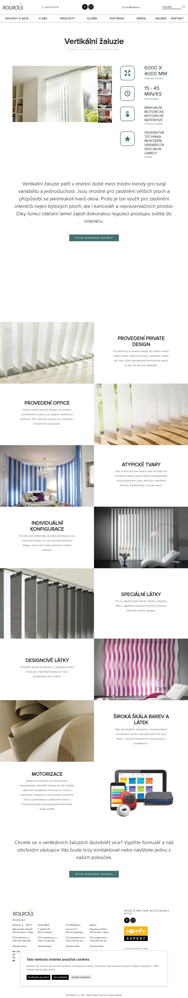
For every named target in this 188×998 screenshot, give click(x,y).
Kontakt (177, 18)
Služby (92, 18)
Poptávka (117, 18)
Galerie (160, 18)
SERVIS (141, 18)
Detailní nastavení (81, 977)
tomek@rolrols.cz (49, 937)
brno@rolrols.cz (100, 937)
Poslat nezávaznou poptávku (94, 238)
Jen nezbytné (60, 977)
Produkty (67, 18)
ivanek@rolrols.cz (77, 937)
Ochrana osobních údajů (136, 948)
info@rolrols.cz (133, 7)
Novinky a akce (16, 18)
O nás (43, 18)
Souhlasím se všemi (38, 977)
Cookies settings (115, 995)
